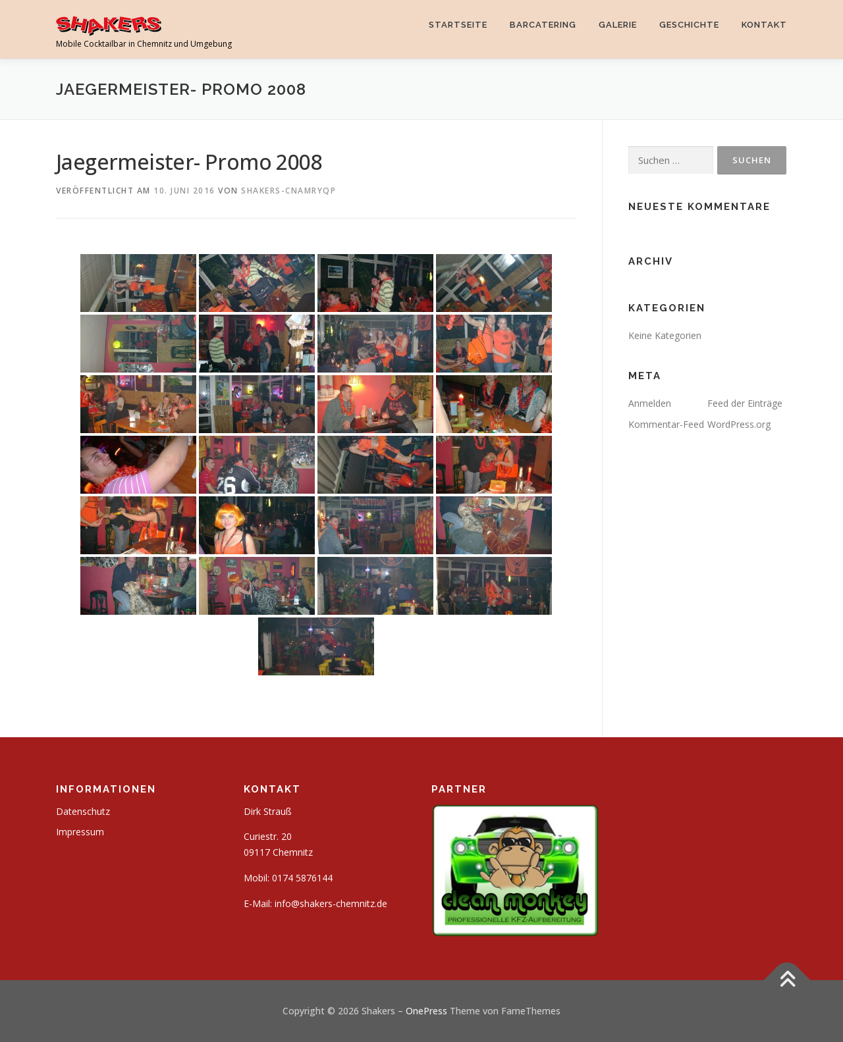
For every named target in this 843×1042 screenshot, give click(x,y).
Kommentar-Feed (666, 424)
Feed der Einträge (744, 403)
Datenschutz (83, 811)
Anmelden (649, 403)
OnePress (426, 1010)
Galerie (618, 25)
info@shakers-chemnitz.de (331, 903)
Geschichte (689, 25)
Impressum (80, 831)
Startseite (458, 25)
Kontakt (764, 25)
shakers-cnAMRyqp (288, 190)
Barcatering (543, 25)
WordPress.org (739, 424)
